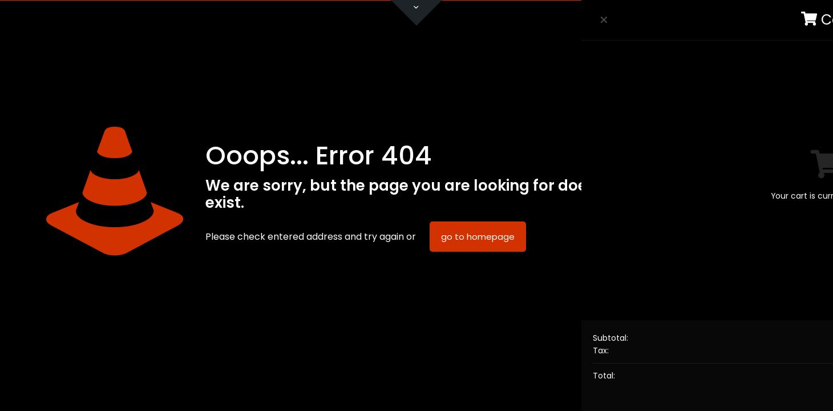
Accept (719, 350)
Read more (719, 319)
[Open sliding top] (416, 13)
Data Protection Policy (726, 294)
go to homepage (478, 237)
